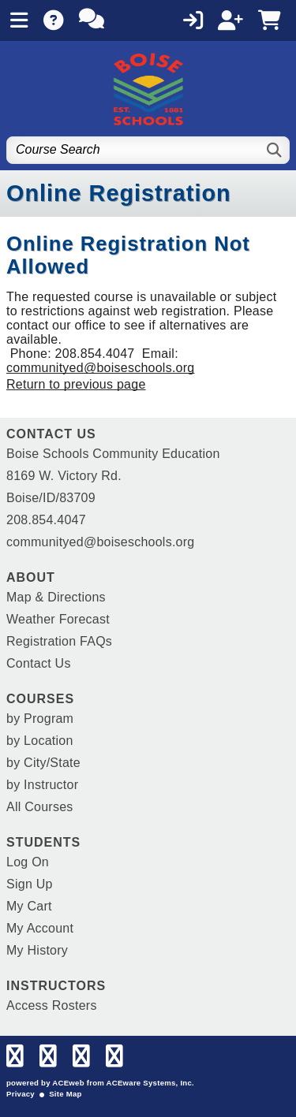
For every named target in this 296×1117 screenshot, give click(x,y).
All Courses (39, 807)
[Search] (275, 150)
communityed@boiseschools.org (100, 367)
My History (37, 950)
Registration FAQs (59, 641)
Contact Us (38, 663)
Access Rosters (51, 1005)
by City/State (43, 762)
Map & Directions (56, 597)
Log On (27, 862)
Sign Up (29, 884)
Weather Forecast (58, 619)
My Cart (29, 906)
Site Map (65, 1093)
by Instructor (42, 784)
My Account (39, 928)
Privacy (20, 1093)
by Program (39, 718)
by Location (39, 740)
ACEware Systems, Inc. (150, 1082)
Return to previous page (76, 384)
